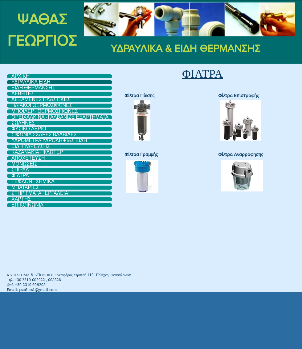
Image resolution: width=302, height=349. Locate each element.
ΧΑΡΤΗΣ (21, 199)
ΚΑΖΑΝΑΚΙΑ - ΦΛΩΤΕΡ (37, 152)
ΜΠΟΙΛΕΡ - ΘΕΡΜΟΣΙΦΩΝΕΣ (44, 111)
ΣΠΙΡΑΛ (20, 170)
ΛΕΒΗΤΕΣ (22, 94)
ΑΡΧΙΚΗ (20, 76)
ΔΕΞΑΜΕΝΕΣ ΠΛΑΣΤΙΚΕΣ (40, 100)
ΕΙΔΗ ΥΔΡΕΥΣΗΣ (30, 147)
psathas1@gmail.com (38, 289)
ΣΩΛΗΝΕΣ (23, 123)
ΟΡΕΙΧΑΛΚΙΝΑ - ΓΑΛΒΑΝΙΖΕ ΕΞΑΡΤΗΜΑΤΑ (59, 117)
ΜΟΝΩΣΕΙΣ (24, 164)
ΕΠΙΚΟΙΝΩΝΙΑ (27, 205)
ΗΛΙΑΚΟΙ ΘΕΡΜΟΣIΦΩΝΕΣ (41, 106)
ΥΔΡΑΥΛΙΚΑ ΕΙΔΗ (30, 82)
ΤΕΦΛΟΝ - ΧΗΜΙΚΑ (33, 182)
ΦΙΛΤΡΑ (20, 176)
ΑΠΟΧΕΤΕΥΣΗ (28, 158)
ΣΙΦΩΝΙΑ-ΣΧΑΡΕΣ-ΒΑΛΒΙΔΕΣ (44, 135)
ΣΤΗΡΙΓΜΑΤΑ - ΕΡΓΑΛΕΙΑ (39, 193)
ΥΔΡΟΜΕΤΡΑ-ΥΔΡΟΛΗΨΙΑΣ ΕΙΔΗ (49, 141)
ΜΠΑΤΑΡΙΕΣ (25, 188)
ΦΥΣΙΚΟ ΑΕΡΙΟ (28, 129)
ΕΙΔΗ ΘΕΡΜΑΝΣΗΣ (33, 88)
